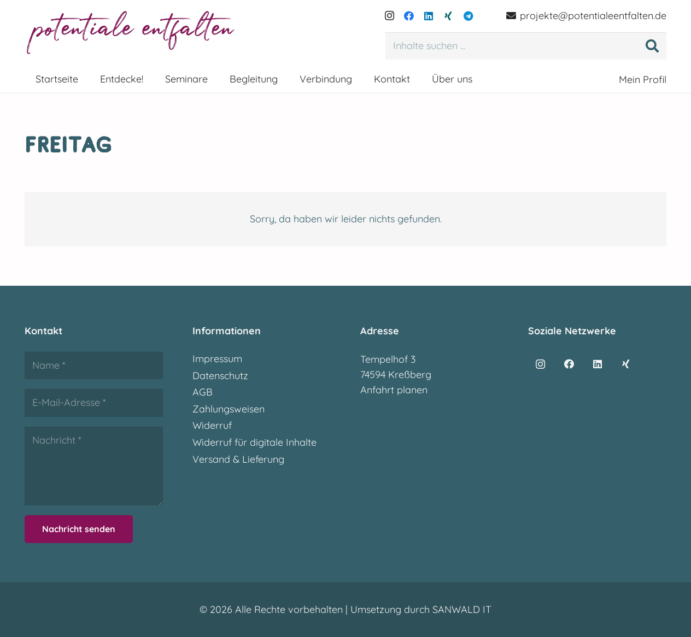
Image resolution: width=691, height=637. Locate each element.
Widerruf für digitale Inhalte (254, 442)
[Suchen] (652, 46)
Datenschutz (220, 375)
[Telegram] (468, 16)
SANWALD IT (461, 609)
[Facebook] (409, 16)
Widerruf (212, 425)
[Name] (94, 365)
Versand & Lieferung (238, 459)
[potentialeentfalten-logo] (132, 32)
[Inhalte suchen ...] (525, 46)
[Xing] (448, 16)
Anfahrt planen (394, 390)
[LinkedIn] (428, 16)
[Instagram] (389, 16)
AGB (202, 392)
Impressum (217, 358)
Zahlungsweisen (228, 409)
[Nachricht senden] (79, 529)
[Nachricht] (94, 466)
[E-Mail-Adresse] (94, 402)
